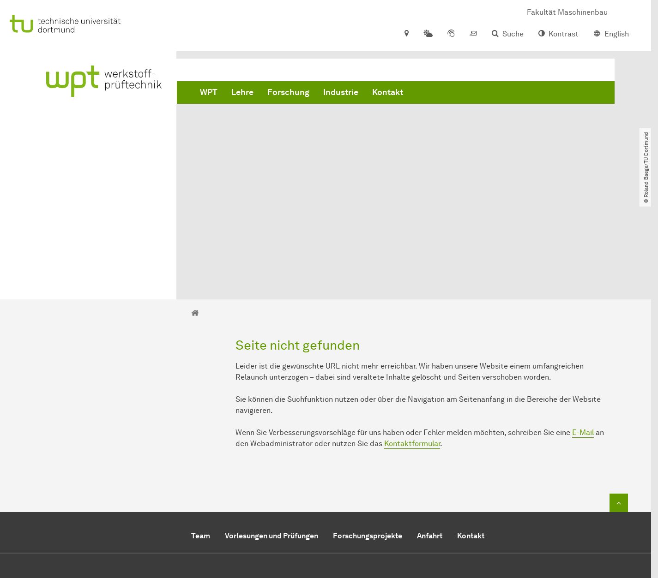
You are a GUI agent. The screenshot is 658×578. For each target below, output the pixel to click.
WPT (208, 92)
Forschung (288, 92)
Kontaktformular (412, 340)
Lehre (242, 92)
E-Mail (583, 329)
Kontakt (387, 92)
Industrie (340, 92)
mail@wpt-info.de (325, 503)
